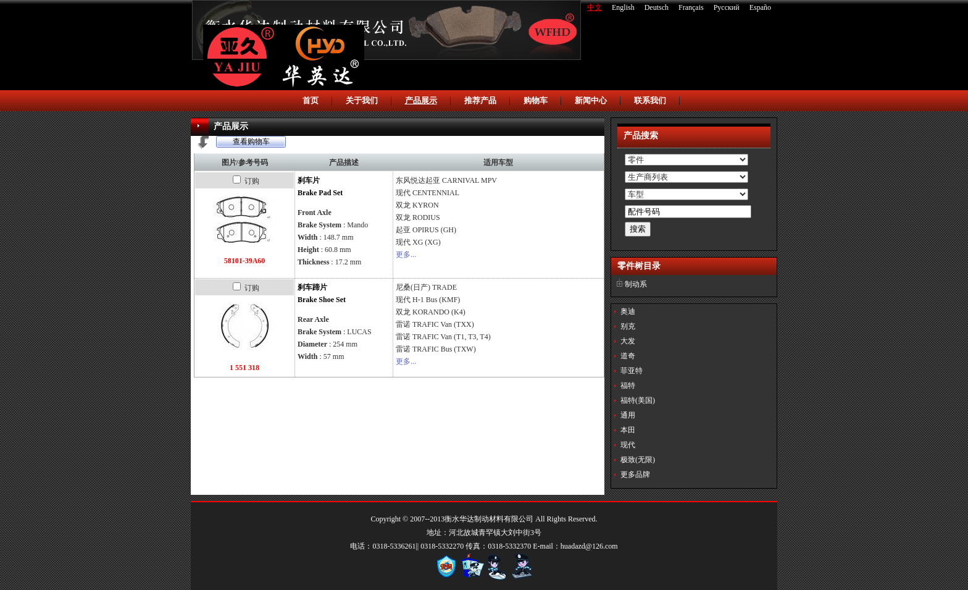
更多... (406, 254)
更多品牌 (635, 474)
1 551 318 (244, 367)
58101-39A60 (244, 260)
